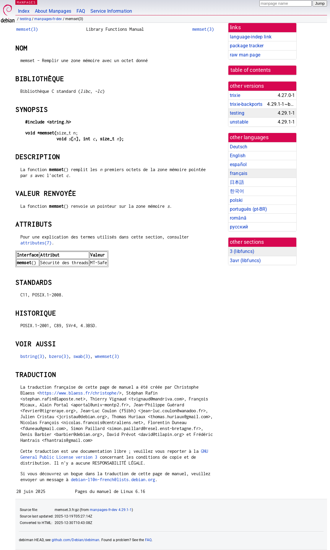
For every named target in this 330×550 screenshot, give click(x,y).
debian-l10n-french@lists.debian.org (113, 479)
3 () (242, 251)
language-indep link (251, 37)
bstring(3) (32, 356)
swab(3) (81, 356)
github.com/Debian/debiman (76, 540)
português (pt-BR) (248, 209)
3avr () (245, 260)
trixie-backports (246, 104)
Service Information (111, 11)
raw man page (245, 55)
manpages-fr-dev (48, 19)
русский (239, 227)
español (238, 164)
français (238, 173)
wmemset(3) (107, 356)
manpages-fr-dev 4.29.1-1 (111, 510)
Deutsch (238, 147)
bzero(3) (58, 356)
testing (25, 19)
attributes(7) (36, 242)
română (238, 218)
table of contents (250, 70)
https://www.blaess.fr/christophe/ (79, 392)
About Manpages (53, 11)
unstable (239, 122)
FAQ (81, 11)
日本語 (237, 182)
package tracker (247, 45)
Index (24, 11)
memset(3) (27, 29)
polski (236, 200)
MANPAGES (26, 2)
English (238, 155)
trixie (235, 95)
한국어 (237, 191)
